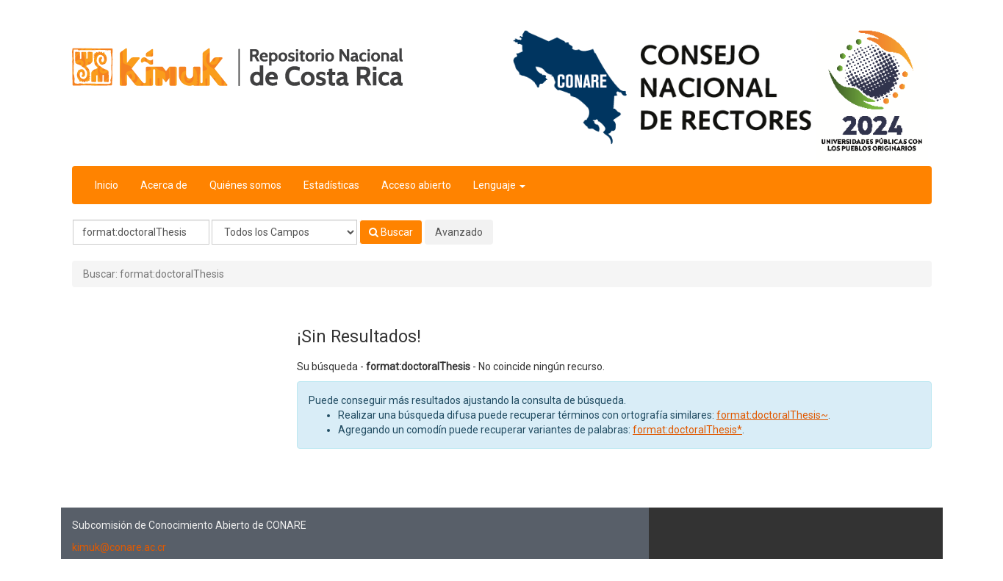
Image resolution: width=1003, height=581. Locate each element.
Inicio (106, 185)
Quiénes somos (245, 185)
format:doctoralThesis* (687, 430)
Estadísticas (331, 185)
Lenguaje (499, 185)
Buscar (391, 232)
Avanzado (459, 232)
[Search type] (284, 232)
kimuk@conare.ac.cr (119, 547)
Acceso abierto (416, 185)
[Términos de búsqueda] (141, 232)
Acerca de (163, 185)
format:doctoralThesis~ (772, 415)
